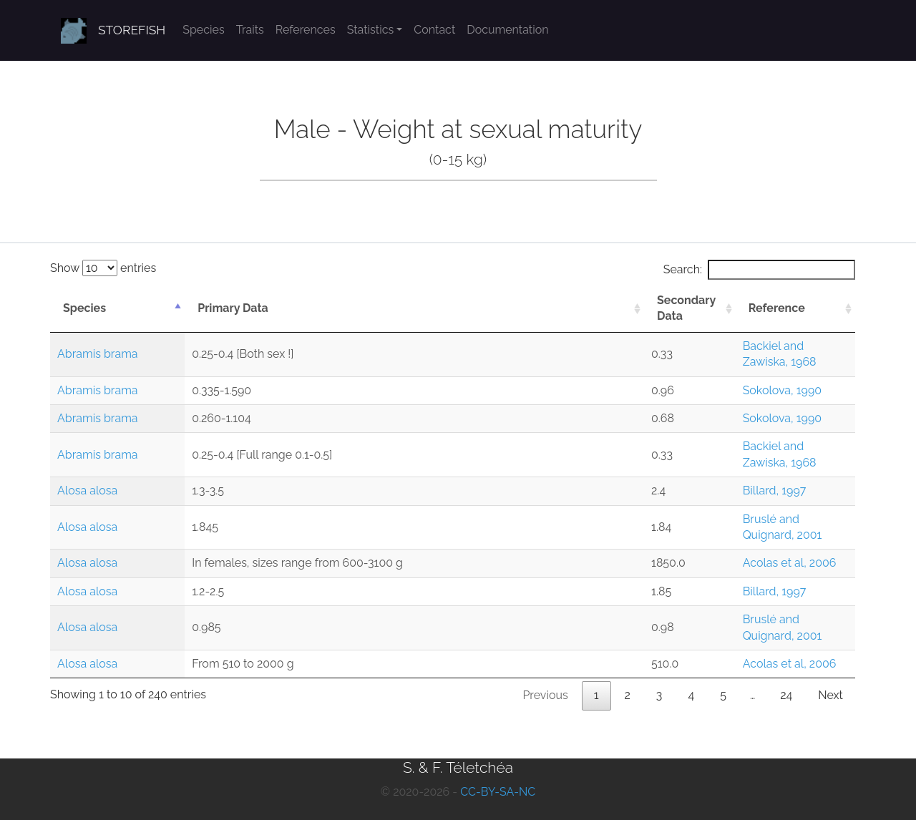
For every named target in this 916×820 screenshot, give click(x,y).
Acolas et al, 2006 (790, 563)
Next (830, 695)
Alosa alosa (87, 490)
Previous (544, 695)
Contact (434, 29)
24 (786, 695)
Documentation (507, 29)
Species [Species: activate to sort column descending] (84, 308)
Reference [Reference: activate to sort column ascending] (777, 308)
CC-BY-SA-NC (497, 792)
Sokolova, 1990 (782, 390)
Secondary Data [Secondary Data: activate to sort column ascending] (686, 308)
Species (203, 29)
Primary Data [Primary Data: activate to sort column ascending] (233, 308)
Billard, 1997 (775, 490)
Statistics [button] (370, 29)
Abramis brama (97, 354)
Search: (759, 270)
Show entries (103, 268)
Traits (250, 29)
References (306, 29)
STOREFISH (131, 30)
